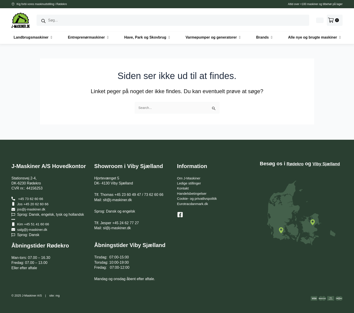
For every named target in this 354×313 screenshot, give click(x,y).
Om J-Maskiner (189, 178)
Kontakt (183, 188)
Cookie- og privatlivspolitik (198, 198)
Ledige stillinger (189, 183)
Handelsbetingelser (192, 193)
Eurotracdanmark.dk (193, 204)
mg (58, 295)
